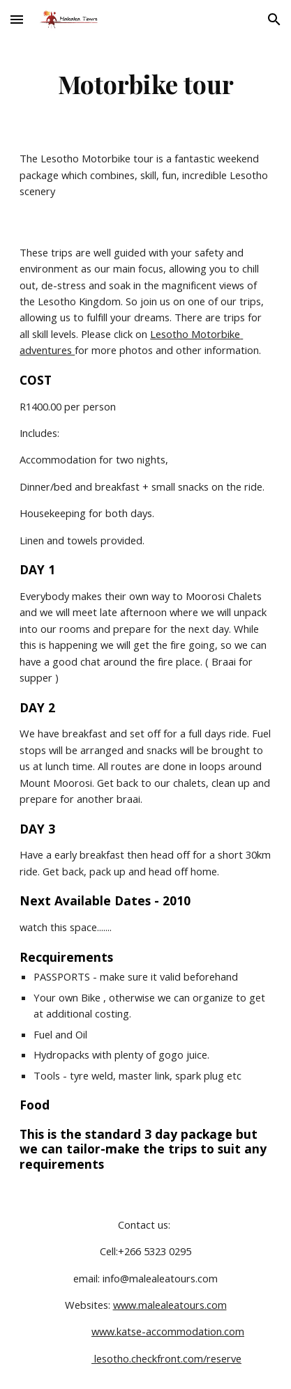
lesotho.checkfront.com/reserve (166, 1358)
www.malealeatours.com (170, 1305)
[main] (145, 84)
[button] (16, 19)
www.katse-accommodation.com (167, 1331)
